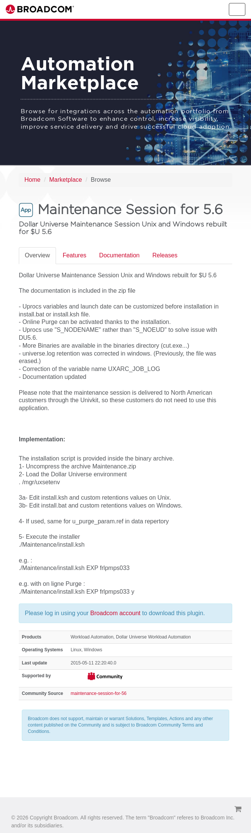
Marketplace (65, 179)
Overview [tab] (37, 255)
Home (32, 179)
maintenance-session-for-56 (99, 693)
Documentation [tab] (119, 255)
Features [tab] (74, 255)
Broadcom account (116, 613)
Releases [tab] (164, 255)
